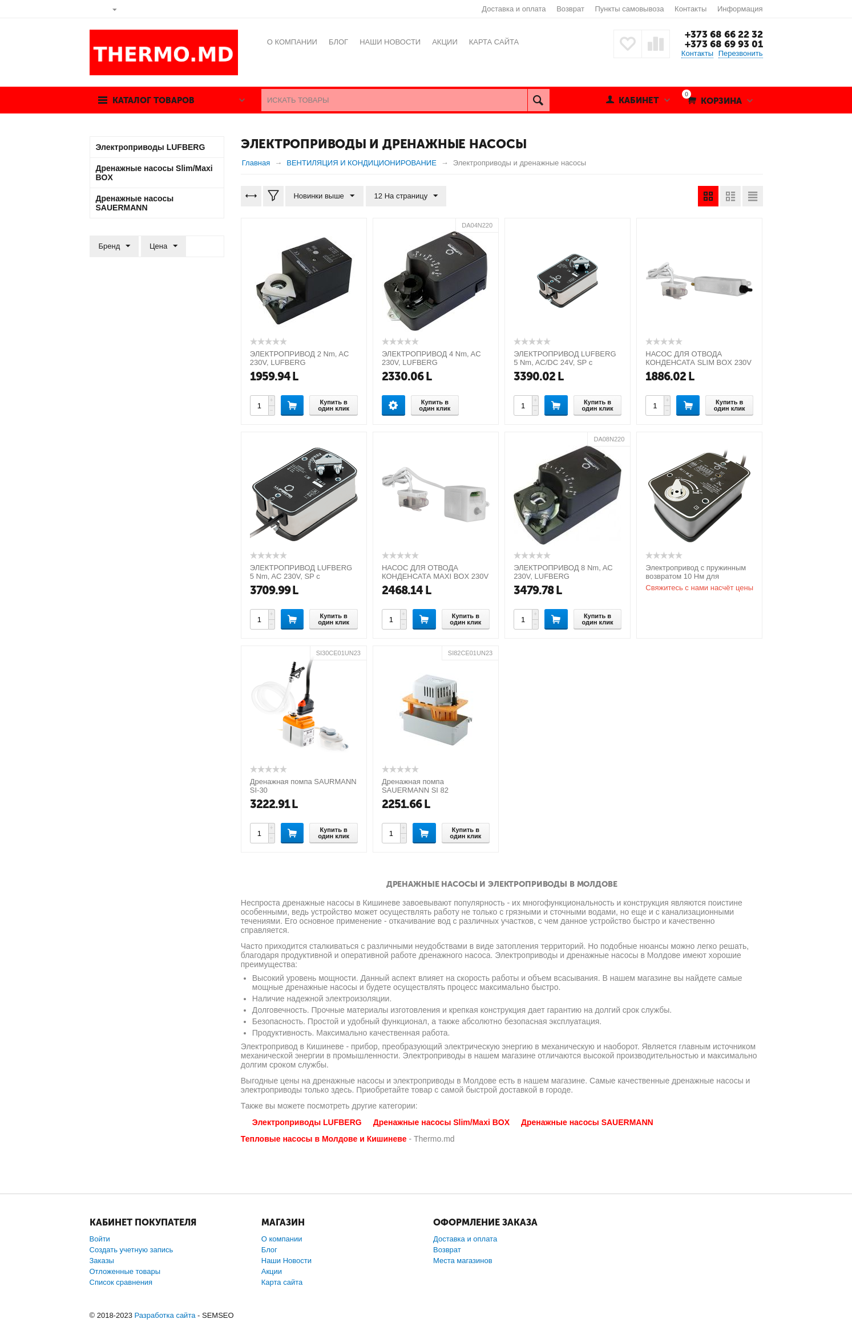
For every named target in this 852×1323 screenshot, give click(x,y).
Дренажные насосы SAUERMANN (587, 1122)
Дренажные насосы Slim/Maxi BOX (441, 1122)
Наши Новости (286, 1260)
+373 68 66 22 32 (724, 34)
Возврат (570, 9)
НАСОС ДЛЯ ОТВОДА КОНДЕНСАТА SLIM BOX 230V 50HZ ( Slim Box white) (698, 362)
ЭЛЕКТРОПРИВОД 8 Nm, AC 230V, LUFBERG (563, 572)
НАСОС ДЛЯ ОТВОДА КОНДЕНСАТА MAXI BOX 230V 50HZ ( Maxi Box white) (435, 576)
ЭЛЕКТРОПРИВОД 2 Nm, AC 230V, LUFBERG (299, 358)
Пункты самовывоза (629, 9)
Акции (271, 1271)
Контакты (690, 9)
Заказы (102, 1260)
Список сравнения (121, 1282)
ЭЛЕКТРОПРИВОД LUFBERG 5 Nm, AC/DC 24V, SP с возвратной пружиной (565, 362)
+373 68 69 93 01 (724, 44)
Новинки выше (324, 196)
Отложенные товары (125, 1271)
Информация (740, 9)
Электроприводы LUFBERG (307, 1122)
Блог (269, 1249)
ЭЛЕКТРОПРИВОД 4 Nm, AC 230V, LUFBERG (431, 358)
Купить (292, 405)
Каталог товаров (154, 100)
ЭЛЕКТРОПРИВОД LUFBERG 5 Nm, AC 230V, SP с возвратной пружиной (301, 576)
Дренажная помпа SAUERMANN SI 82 (415, 785)
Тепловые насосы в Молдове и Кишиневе (324, 1138)
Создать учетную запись (131, 1249)
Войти (100, 1239)
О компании (281, 1239)
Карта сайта (281, 1282)
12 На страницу (406, 196)
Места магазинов (462, 1260)
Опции (393, 405)
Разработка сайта (164, 1315)
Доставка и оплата (514, 9)
